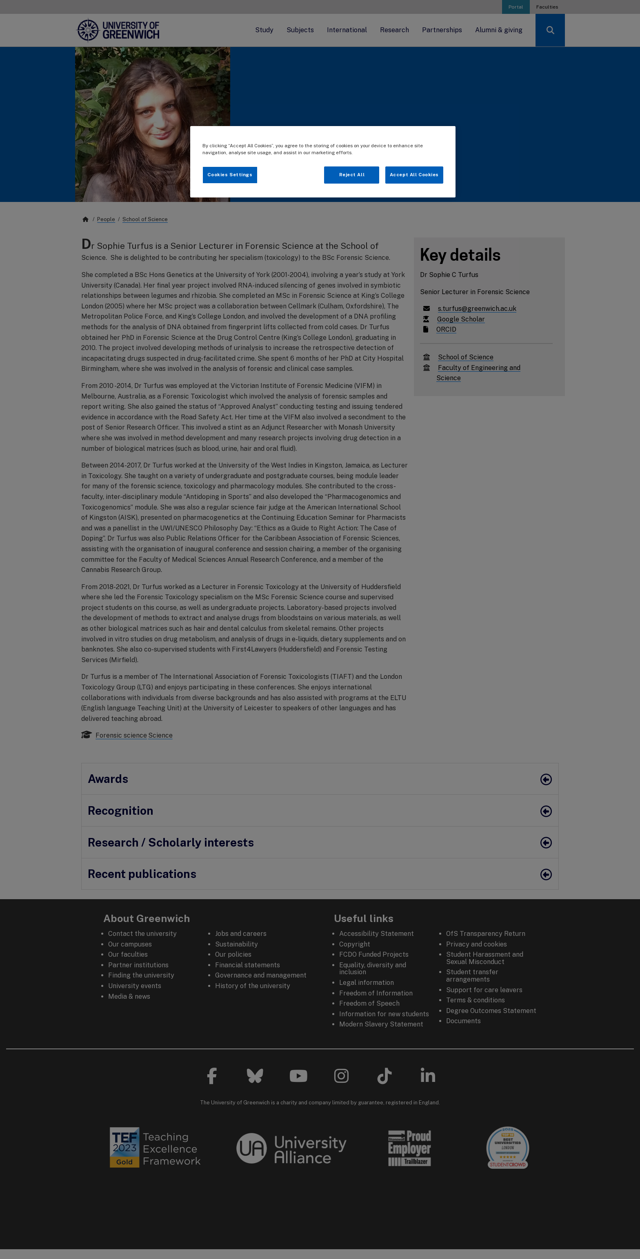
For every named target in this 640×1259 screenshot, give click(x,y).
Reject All (352, 174)
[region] (323, 161)
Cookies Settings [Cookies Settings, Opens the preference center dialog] (229, 174)
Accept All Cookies (414, 174)
